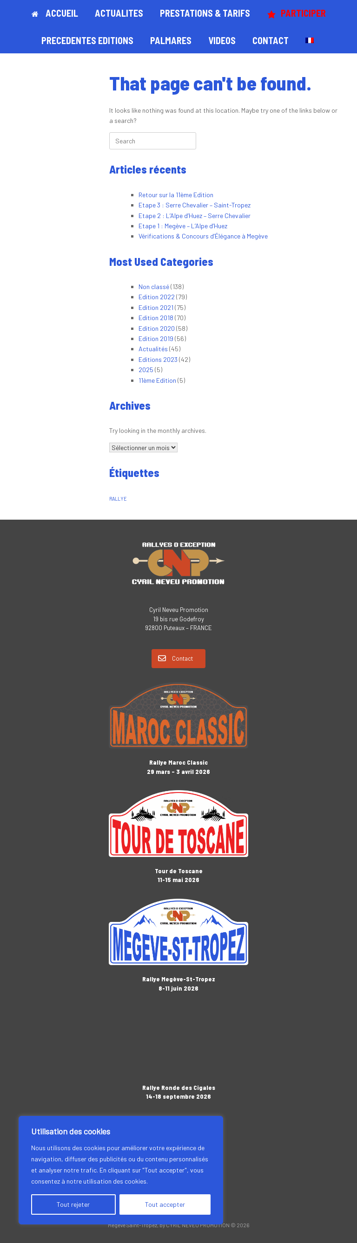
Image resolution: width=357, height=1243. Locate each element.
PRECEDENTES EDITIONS (87, 40)
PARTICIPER (296, 13)
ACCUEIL (55, 13)
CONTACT (270, 40)
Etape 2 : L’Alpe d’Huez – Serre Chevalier (195, 215)
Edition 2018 (156, 318)
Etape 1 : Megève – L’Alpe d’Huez (183, 226)
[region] (121, 1170)
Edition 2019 (156, 338)
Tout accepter (165, 1204)
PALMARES (171, 40)
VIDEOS (222, 40)
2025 (146, 370)
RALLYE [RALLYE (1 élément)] (118, 499)
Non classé (154, 286)
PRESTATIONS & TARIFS (205, 13)
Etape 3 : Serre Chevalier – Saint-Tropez (195, 205)
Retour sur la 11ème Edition (176, 195)
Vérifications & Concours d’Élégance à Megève (203, 236)
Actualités (153, 349)
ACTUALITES (119, 13)
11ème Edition (157, 380)
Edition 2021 (156, 307)
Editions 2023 (158, 359)
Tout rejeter (73, 1204)
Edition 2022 (157, 297)
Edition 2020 (157, 328)
